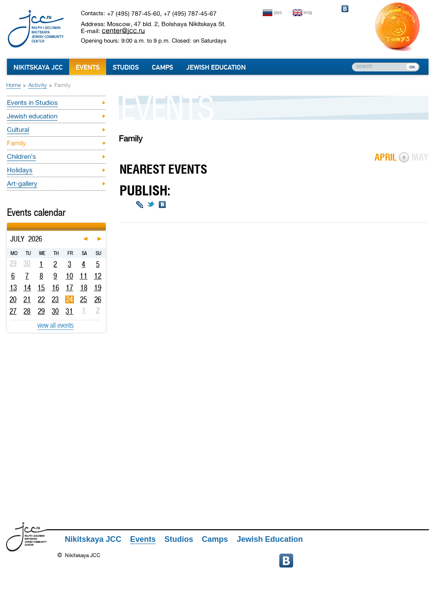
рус (278, 12)
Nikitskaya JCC (38, 67)
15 (41, 288)
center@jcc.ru (123, 30)
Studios (126, 67)
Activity (37, 85)
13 (13, 288)
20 (13, 299)
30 (55, 311)
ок (412, 67)
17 (69, 288)
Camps (162, 67)
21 (27, 299)
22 (41, 299)
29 (41, 311)
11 (83, 276)
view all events (55, 325)
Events (88, 67)
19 (97, 288)
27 (13, 311)
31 (69, 311)
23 (55, 299)
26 (97, 299)
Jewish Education (216, 67)
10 (69, 276)
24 (69, 299)
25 (83, 299)
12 (97, 276)
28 (26, 311)
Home (13, 85)
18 (83, 288)
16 (55, 288)
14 (27, 288)
